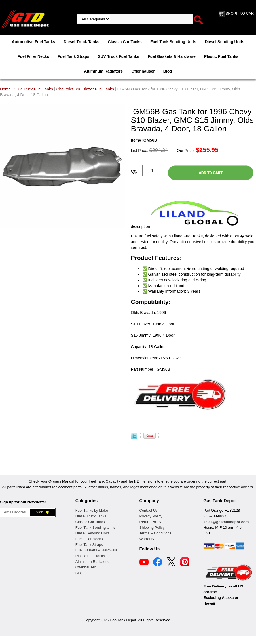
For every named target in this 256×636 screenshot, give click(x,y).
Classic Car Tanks (125, 41)
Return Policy (150, 522)
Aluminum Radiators (103, 71)
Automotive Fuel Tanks (33, 41)
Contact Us (148, 510)
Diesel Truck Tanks (82, 41)
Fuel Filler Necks (33, 56)
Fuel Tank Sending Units (173, 41)
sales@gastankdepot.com (226, 522)
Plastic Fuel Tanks (221, 56)
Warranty (146, 539)
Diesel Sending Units (224, 41)
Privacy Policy (150, 516)
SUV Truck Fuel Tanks (118, 56)
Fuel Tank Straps (73, 56)
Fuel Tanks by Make (91, 510)
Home (5, 89)
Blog (167, 71)
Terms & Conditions (155, 533)
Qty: (135, 171)
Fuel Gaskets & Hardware (172, 56)
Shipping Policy (152, 527)
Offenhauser (143, 71)
